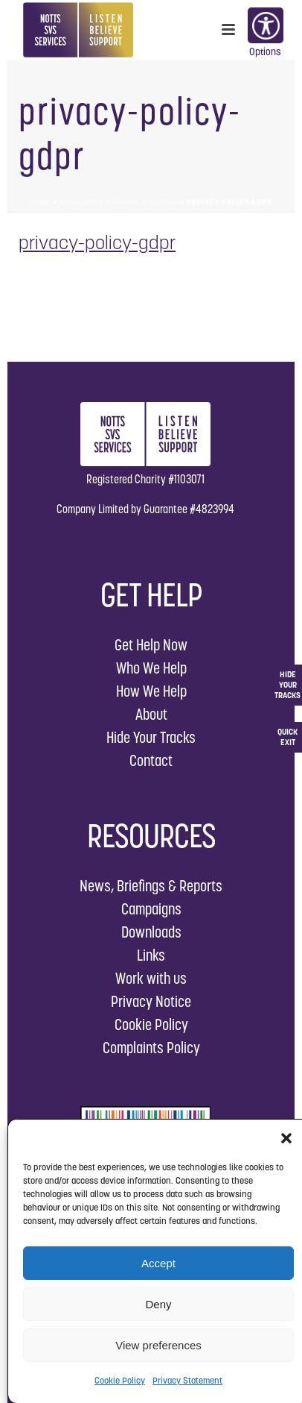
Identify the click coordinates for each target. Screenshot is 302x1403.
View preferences (158, 1345)
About (151, 714)
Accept (158, 1263)
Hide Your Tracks (151, 737)
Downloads (151, 932)
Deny (158, 1304)
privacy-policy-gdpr (97, 242)
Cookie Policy (119, 1380)
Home (40, 202)
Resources (81, 202)
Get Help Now (151, 645)
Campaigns (151, 909)
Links (151, 955)
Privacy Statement (187, 1380)
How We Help (151, 691)
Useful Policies (145, 202)
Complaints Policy (151, 1048)
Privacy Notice (151, 1001)
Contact (151, 760)
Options (265, 26)
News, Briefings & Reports (151, 886)
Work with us (151, 978)
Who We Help (151, 668)
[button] (286, 1138)
